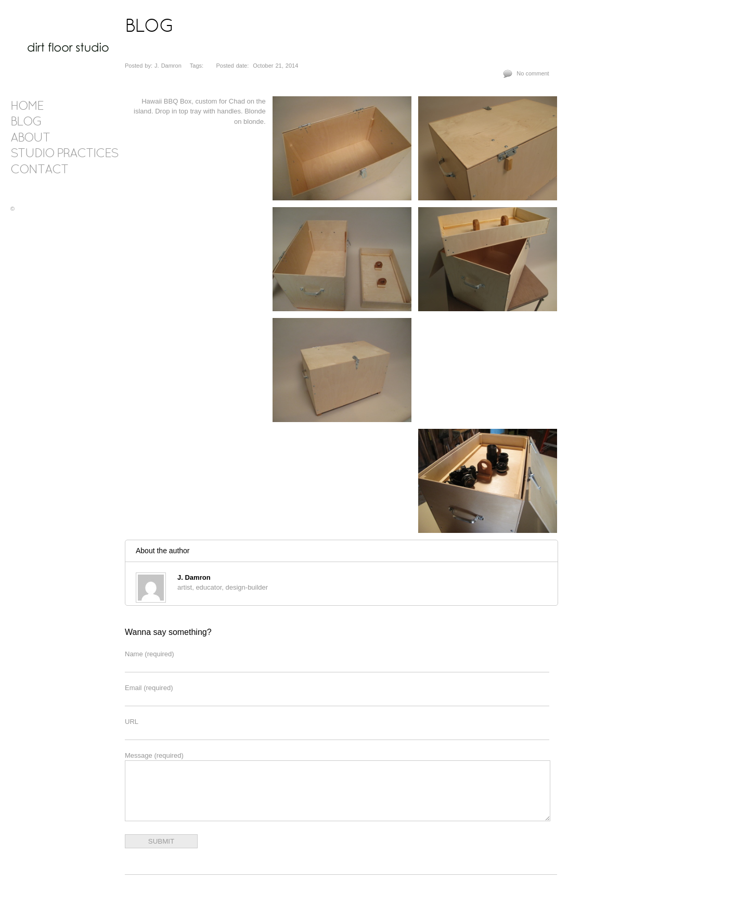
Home (26, 106)
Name (149, 654)
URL (131, 721)
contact (39, 170)
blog (26, 122)
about (30, 138)
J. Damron (194, 577)
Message (154, 755)
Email (149, 688)
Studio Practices (64, 154)
